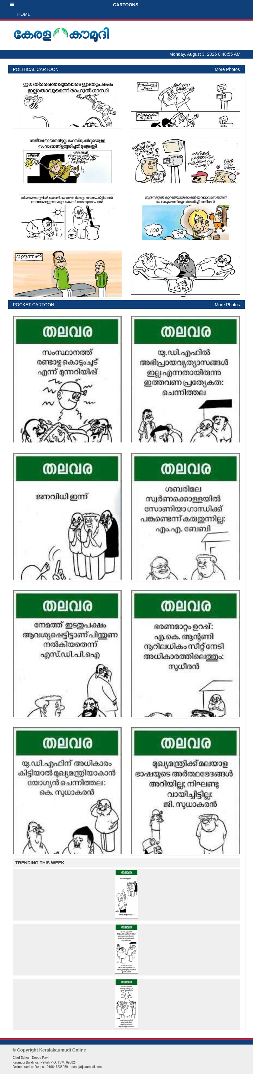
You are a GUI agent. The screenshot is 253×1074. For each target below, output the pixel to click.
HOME (24, 14)
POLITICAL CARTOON (36, 69)
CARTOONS (73, 4)
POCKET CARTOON (33, 304)
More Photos (227, 69)
